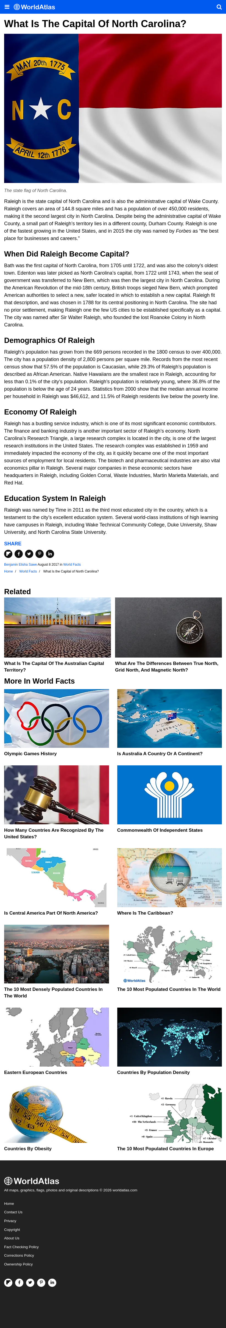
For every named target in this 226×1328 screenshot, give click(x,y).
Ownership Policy (18, 1264)
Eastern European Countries (35, 1072)
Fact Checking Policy (21, 1247)
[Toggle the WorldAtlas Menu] (7, 7)
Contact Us (13, 1212)
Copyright (12, 1230)
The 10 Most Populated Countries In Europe (165, 1148)
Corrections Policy (19, 1255)
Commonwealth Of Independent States (160, 830)
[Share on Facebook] (19, 554)
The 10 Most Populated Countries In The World (169, 989)
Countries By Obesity (28, 1148)
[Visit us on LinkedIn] (52, 1283)
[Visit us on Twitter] (30, 1283)
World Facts (72, 564)
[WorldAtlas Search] (219, 7)
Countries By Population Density (153, 1072)
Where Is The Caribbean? (145, 913)
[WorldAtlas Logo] (36, 7)
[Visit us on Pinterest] (41, 1283)
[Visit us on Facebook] (19, 1283)
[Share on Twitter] (29, 554)
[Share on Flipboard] (8, 554)
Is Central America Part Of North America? (51, 913)
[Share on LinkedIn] (50, 554)
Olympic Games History (30, 753)
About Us (11, 1238)
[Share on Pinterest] (39, 554)
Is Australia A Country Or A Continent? (160, 753)
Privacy (10, 1221)
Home (9, 1204)
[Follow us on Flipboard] (8, 1283)
